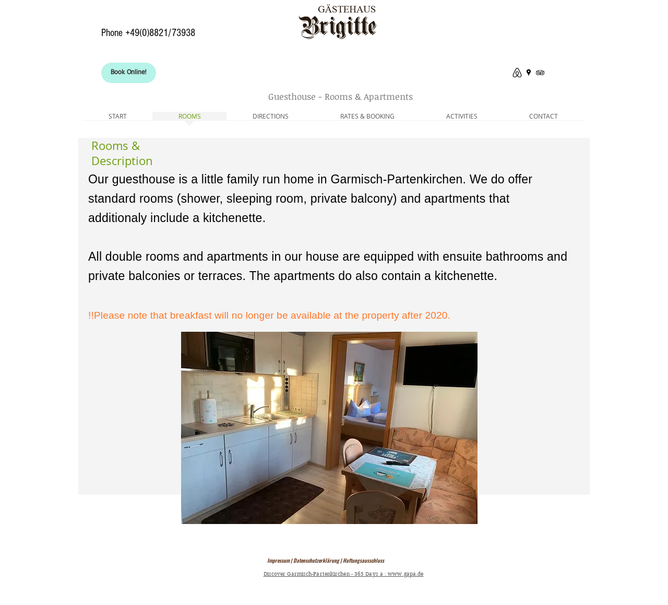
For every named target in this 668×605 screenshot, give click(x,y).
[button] (329, 428)
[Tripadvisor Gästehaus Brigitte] (540, 72)
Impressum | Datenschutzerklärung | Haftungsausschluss (325, 560)
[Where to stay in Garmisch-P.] (517, 72)
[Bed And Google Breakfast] (528, 72)
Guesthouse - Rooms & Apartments (340, 96)
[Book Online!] (128, 73)
